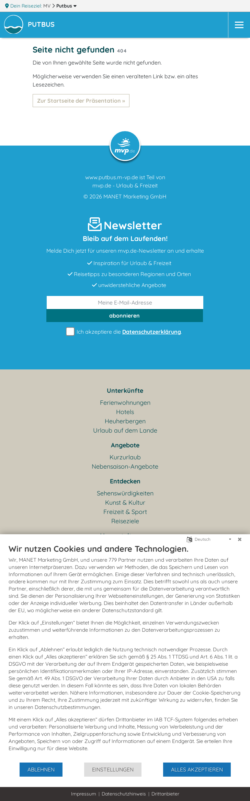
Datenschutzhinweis (124, 794)
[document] (125, 653)
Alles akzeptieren (197, 769)
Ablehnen (41, 769)
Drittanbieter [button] (165, 794)
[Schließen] (240, 539)
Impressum (83, 794)
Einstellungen (113, 769)
